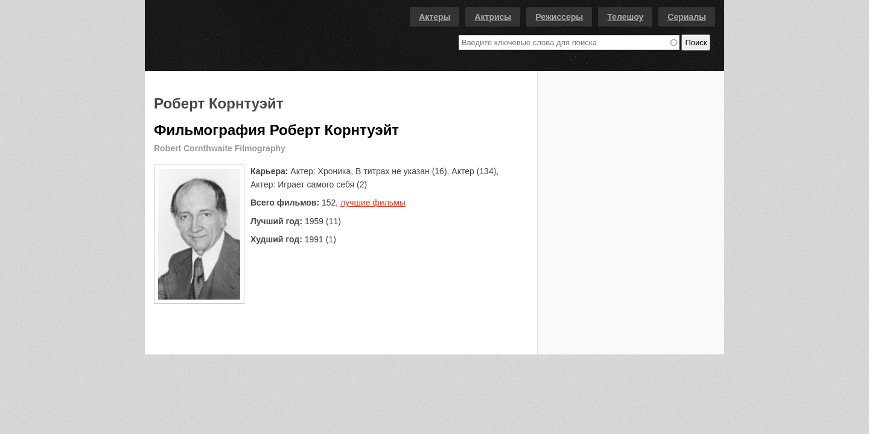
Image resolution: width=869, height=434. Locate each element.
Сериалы (686, 17)
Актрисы (492, 17)
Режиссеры (559, 17)
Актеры (434, 17)
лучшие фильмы (373, 202)
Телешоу (625, 17)
